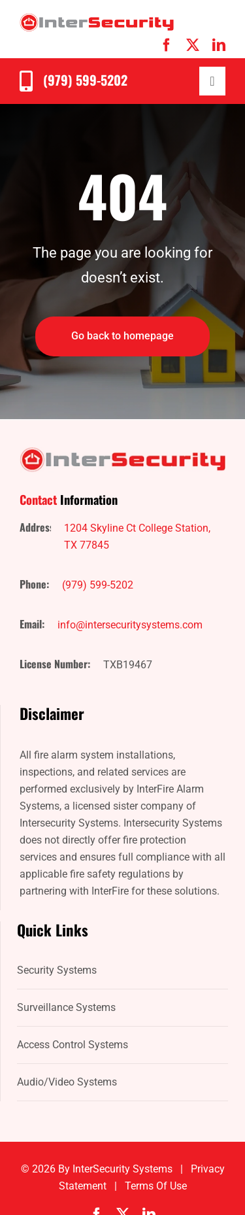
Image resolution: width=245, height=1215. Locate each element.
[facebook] (166, 45)
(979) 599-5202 (85, 80)
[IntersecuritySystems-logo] (97, 18)
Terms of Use (156, 1186)
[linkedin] (218, 45)
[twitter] (192, 45)
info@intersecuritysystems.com (130, 625)
